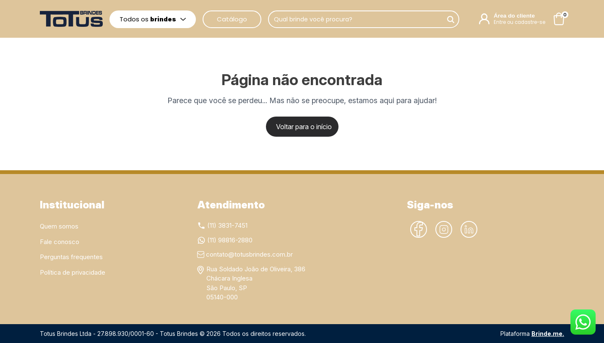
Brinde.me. (547, 333)
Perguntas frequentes (71, 257)
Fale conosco (59, 242)
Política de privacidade (72, 272)
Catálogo (232, 19)
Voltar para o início (304, 126)
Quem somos (59, 226)
